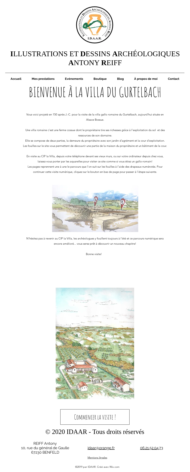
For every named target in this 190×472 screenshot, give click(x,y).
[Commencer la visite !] (95, 417)
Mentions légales (97, 457)
